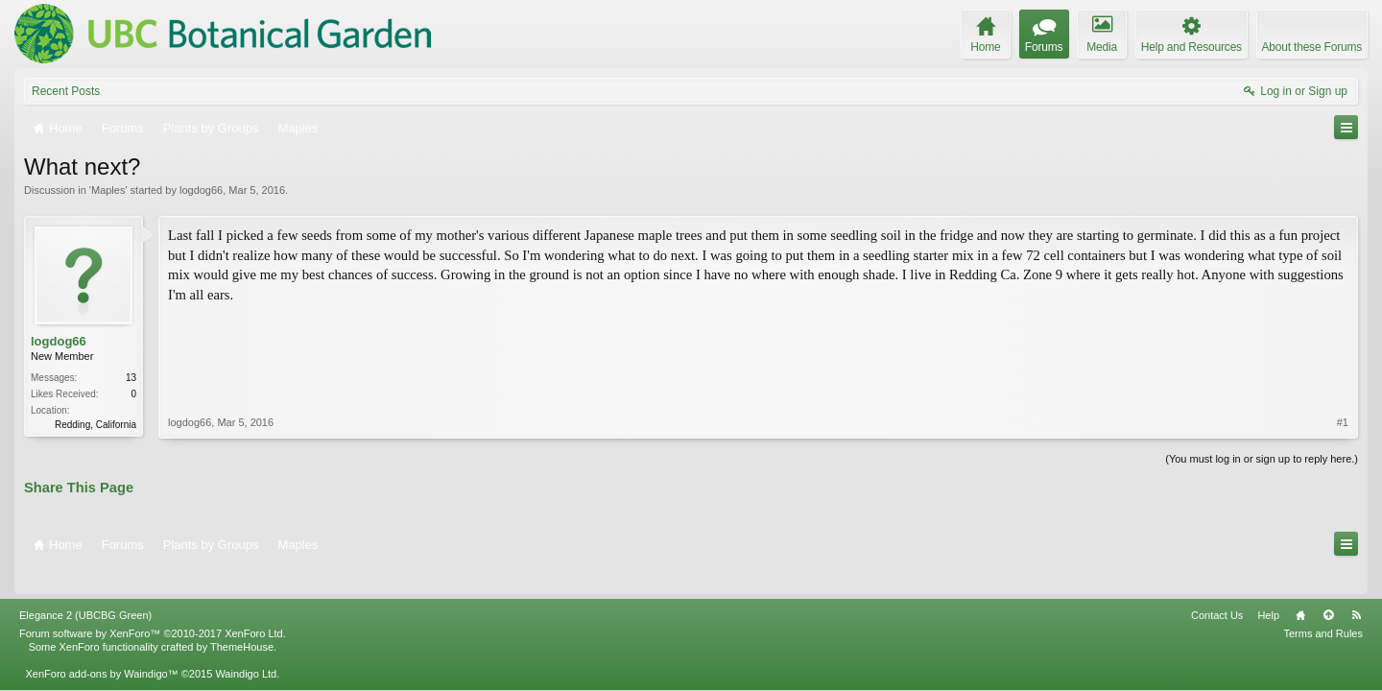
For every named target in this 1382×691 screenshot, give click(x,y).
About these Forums (1312, 47)
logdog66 (201, 190)
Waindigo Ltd (245, 647)
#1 (1342, 340)
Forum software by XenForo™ (152, 606)
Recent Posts (66, 91)
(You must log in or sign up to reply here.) (1261, 457)
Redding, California (95, 424)
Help (1268, 588)
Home (1300, 588)
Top (1328, 588)
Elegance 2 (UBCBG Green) (85, 588)
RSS (1356, 588)
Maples (108, 190)
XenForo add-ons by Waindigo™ (101, 647)
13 (131, 377)
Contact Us (1217, 588)
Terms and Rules (1323, 606)
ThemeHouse (242, 620)
